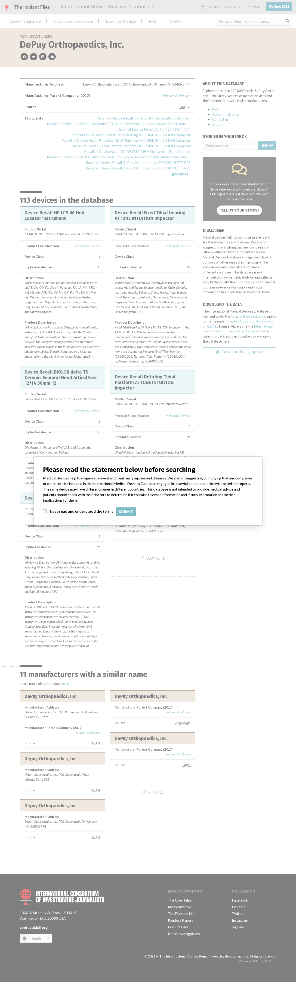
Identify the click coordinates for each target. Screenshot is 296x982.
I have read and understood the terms (81, 511)
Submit (126, 511)
